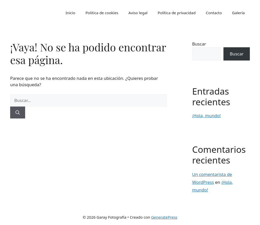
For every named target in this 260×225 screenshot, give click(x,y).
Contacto (214, 12)
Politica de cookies (102, 12)
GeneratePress (164, 217)
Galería (238, 12)
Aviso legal (138, 12)
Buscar (199, 44)
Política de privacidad (177, 12)
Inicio (70, 12)
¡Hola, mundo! (206, 115)
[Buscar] (17, 113)
